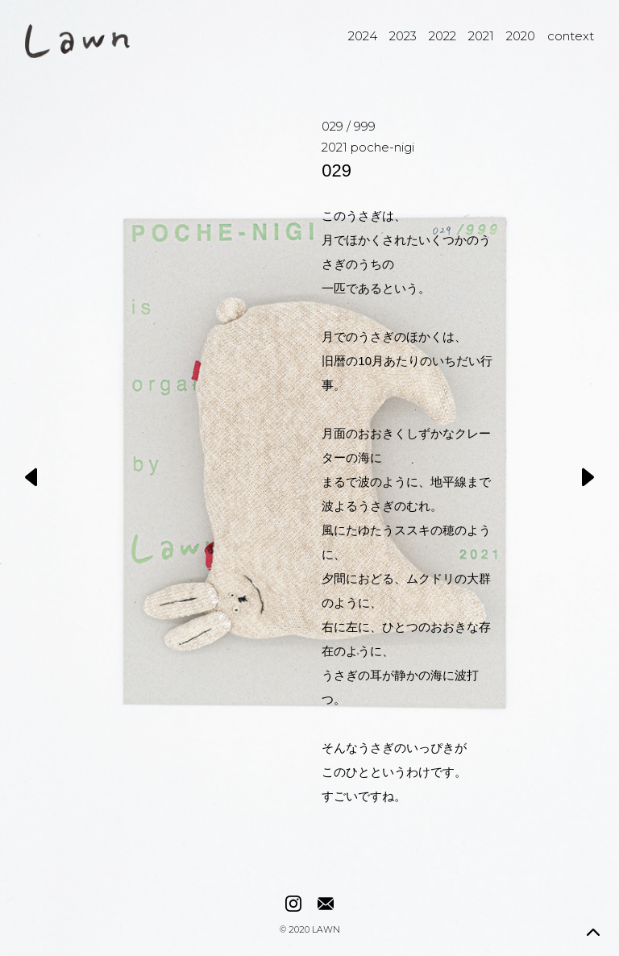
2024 (362, 36)
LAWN (326, 930)
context (570, 36)
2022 (442, 36)
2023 (403, 36)
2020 (520, 36)
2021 (481, 36)
